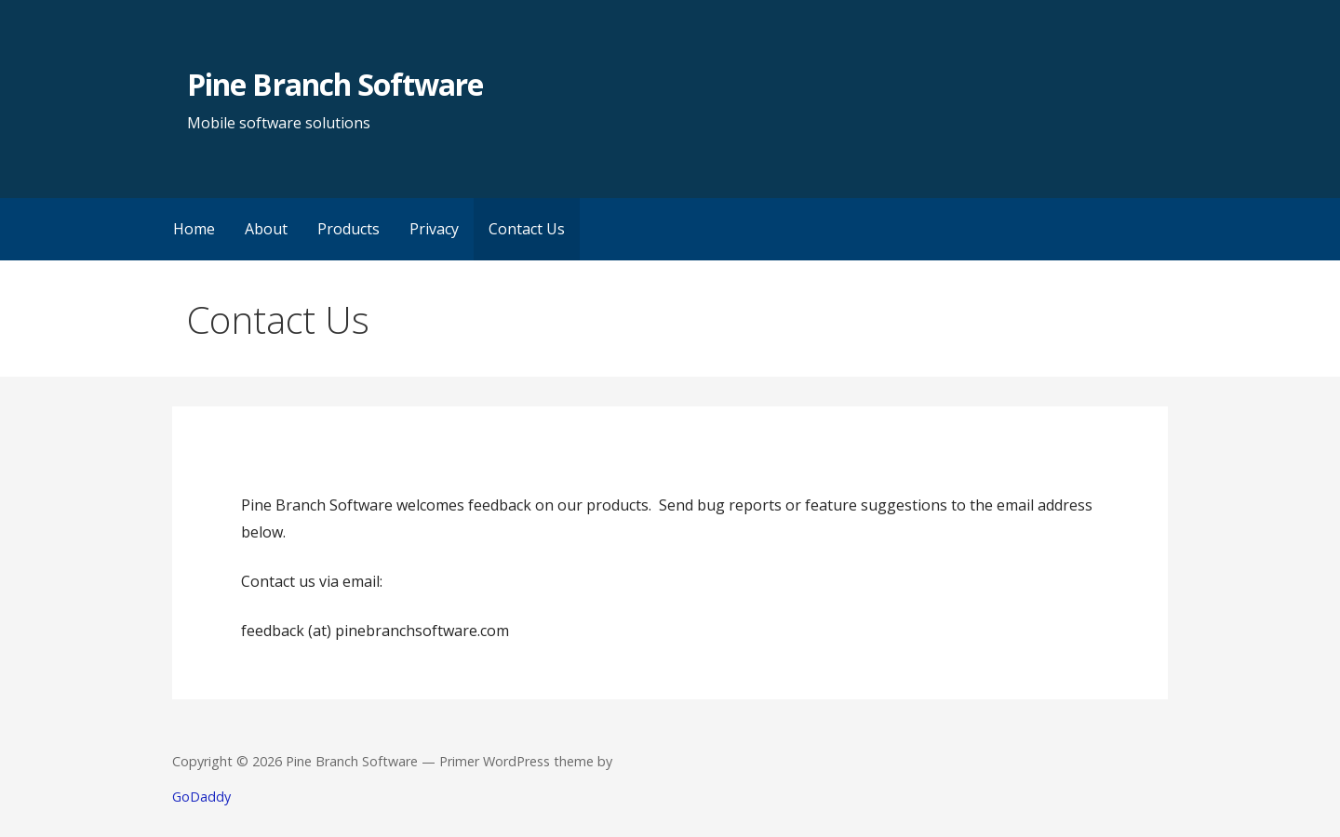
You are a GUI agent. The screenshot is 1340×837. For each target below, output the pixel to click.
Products (348, 229)
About (266, 229)
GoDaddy (201, 796)
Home (194, 229)
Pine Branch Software (335, 84)
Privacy (434, 229)
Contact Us (527, 229)
